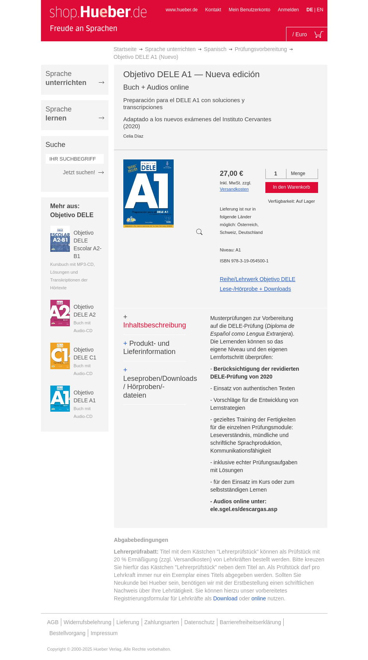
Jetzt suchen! (79, 172)
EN (320, 9)
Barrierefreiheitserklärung (250, 622)
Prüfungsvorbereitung (261, 49)
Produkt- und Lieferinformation (149, 348)
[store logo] (98, 18)
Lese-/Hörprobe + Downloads (255, 289)
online (258, 598)
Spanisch (215, 49)
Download (225, 598)
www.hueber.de (181, 9)
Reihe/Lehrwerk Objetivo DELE (257, 279)
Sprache (66, 78)
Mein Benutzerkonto (249, 9)
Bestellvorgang (68, 633)
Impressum (104, 633)
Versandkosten (234, 189)
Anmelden (288, 9)
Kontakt (213, 9)
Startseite (125, 49)
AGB (53, 622)
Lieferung (127, 622)
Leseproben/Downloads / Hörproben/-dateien (154, 382)
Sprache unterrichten (170, 49)
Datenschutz (199, 622)
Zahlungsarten (162, 622)
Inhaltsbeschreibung (154, 321)
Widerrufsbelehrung (87, 622)
